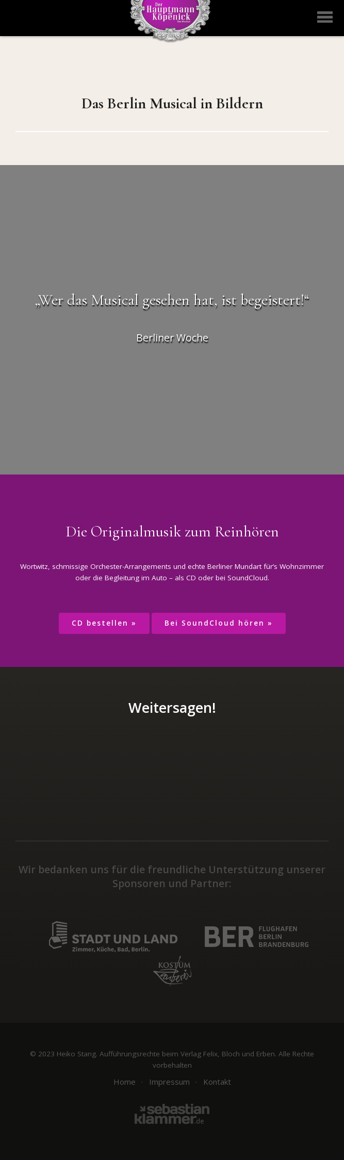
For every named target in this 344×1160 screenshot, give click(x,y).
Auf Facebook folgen (121, 810)
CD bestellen (100, 623)
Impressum (169, 1081)
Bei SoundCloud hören (215, 623)
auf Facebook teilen (114, 760)
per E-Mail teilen (230, 760)
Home (124, 1081)
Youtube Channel (223, 810)
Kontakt (217, 1081)
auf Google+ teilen (191, 760)
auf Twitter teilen (152, 760)
